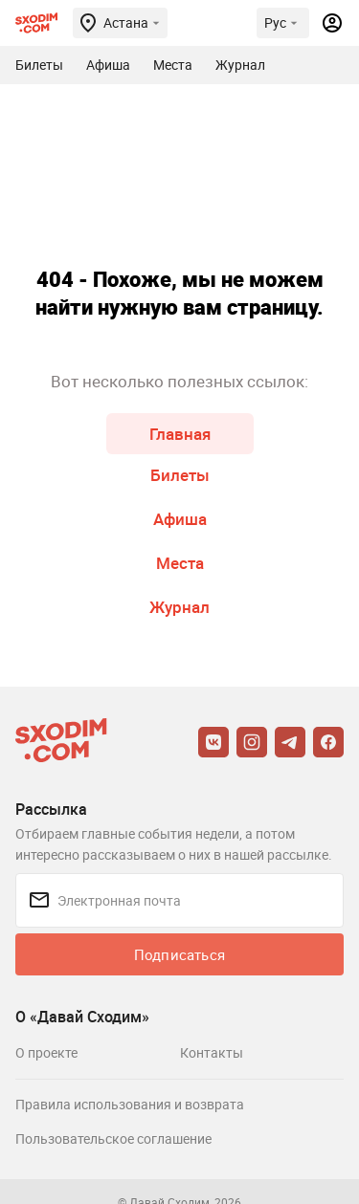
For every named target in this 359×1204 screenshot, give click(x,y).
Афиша (180, 519)
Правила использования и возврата (129, 1104)
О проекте (46, 1052)
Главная (180, 434)
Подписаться (179, 954)
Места (180, 563)
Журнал (179, 607)
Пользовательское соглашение (113, 1138)
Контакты (211, 1052)
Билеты (180, 475)
